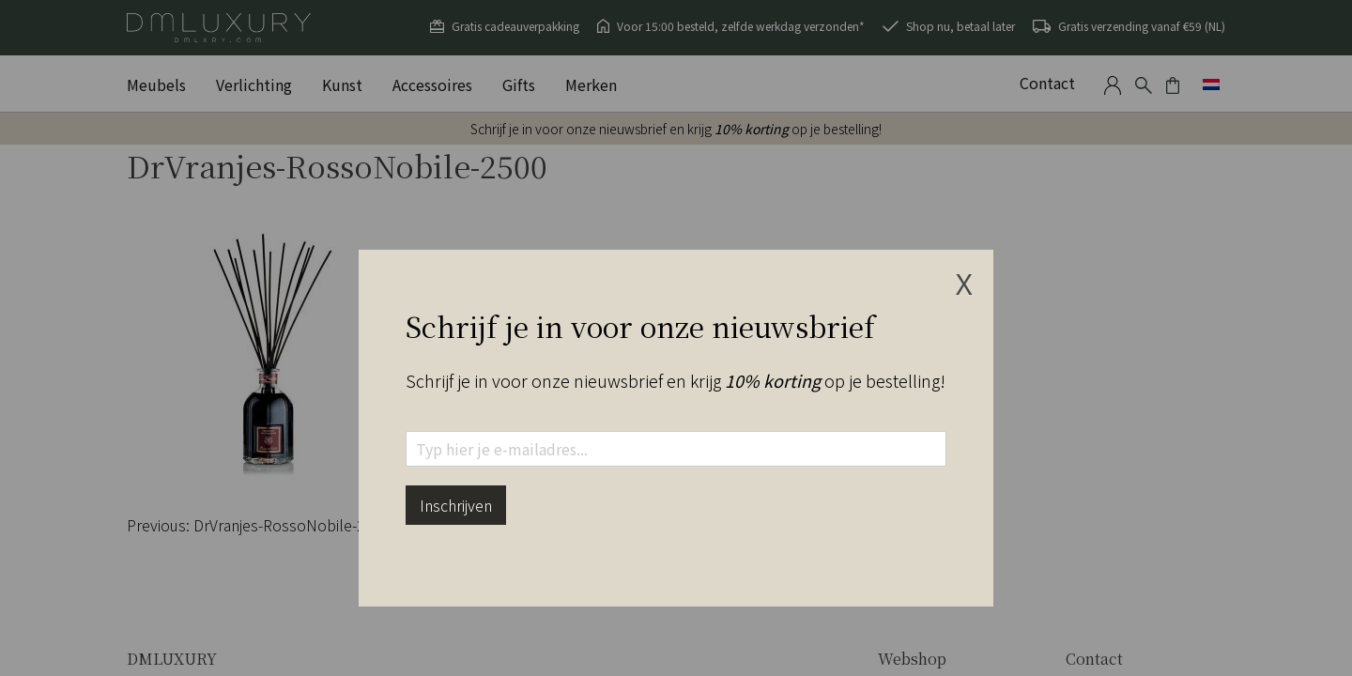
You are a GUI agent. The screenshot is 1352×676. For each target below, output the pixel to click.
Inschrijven (456, 505)
